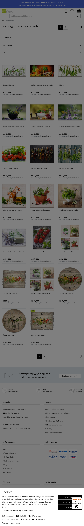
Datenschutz (8, 457)
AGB (5, 449)
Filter (8, 37)
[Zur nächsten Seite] (81, 28)
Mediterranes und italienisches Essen (42, 85)
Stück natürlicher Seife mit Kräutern (14, 252)
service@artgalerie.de (13, 413)
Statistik (23, 516)
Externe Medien (12, 519)
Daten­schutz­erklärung (12, 510)
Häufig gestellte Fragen (54, 421)
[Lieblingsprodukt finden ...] (42, 16)
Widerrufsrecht (9, 453)
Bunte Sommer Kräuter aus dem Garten (14, 127)
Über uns (7, 473)
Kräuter (61, 85)
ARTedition (7, 469)
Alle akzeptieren (70, 497)
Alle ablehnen (70, 507)
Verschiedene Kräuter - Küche (68, 210)
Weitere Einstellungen (11, 523)
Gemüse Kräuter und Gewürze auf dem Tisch (42, 127)
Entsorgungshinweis (11, 461)
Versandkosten (18, 94)
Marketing (36, 516)
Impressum (8, 465)
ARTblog (48, 429)
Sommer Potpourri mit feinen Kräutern (70, 127)
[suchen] (78, 16)
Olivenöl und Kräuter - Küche (12, 210)
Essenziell (10, 516)
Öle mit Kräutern (8, 85)
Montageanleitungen (53, 425)
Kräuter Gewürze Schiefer (39, 168)
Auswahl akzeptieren (70, 502)
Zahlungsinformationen (54, 409)
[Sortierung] (42, 45)
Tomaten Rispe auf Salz (38, 252)
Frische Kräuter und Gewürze (40, 210)
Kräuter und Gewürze (10, 293)
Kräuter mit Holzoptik (66, 168)
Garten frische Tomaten (10, 168)
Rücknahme (50, 417)
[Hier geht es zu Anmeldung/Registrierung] (66, 10)
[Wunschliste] (72, 10)
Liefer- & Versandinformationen (57, 413)
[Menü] (80, 498)
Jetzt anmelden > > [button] (69, 376)
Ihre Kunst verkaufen (53, 433)
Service (48, 402)
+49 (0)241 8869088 (12, 424)
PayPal (27, 519)
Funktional (40, 519)
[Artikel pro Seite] (42, 52)
